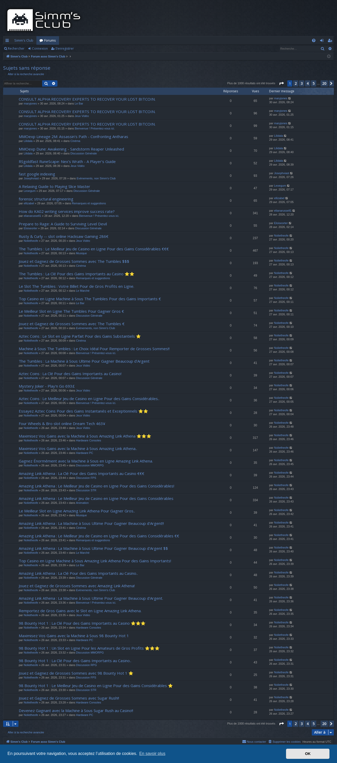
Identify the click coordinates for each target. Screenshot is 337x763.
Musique (81, 253)
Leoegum (30, 190)
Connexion (40, 48)
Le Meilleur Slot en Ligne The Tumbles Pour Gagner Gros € (71, 311)
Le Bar (79, 103)
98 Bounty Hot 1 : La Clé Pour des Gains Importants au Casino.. (75, 660)
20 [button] (324, 83)
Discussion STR (86, 490)
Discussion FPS (86, 477)
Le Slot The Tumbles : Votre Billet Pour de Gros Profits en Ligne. (76, 286)
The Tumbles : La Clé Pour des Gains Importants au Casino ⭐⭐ (76, 273)
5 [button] (314, 83)
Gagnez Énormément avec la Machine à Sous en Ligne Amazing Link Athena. (86, 461)
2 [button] (296, 83)
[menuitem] (314, 40)
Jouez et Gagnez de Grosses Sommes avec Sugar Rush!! (69, 698)
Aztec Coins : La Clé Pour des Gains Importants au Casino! (70, 373)
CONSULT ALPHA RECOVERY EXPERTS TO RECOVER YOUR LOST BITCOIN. (87, 99)
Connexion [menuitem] (323, 41)
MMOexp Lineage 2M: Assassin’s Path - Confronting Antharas (73, 136)
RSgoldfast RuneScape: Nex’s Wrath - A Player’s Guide (67, 161)
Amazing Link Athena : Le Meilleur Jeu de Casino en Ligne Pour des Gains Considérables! (96, 485)
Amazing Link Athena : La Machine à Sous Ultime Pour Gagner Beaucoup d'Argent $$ (93, 548)
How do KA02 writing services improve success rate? (67, 211)
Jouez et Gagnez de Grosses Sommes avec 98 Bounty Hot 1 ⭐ (76, 673)
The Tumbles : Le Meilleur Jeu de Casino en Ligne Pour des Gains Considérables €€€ (94, 248)
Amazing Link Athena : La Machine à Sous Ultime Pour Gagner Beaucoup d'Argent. (91, 598)
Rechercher (16, 48)
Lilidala (28, 140)
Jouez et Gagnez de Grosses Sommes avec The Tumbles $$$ (74, 261)
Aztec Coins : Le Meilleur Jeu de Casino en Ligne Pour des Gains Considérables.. (89, 398)
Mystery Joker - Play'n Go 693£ (47, 386)
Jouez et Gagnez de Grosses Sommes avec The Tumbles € (72, 323)
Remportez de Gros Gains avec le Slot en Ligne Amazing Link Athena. (80, 610)
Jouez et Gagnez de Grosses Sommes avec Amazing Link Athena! (77, 585)
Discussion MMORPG (90, 465)
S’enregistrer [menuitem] (331, 41)
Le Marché (82, 290)
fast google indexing (37, 174)
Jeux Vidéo (82, 116)
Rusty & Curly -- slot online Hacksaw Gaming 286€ (63, 236)
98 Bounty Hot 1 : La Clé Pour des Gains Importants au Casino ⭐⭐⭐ (82, 623)
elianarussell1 (32, 215)
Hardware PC (84, 452)
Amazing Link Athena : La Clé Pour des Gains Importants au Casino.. (78, 573)
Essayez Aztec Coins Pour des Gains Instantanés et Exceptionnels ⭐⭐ (83, 411)
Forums (50, 40)
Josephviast (31, 178)
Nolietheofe (31, 240)
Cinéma (75, 140)
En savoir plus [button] (152, 753)
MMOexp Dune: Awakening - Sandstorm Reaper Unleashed (71, 149)
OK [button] (308, 754)
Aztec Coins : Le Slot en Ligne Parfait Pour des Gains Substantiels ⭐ (80, 336)
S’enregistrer (64, 48)
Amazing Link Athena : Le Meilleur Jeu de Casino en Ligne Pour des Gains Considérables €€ (99, 535)
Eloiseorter (30, 228)
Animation (82, 502)
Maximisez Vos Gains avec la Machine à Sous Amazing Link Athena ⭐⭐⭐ (85, 436)
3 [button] (302, 83)
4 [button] (308, 83)
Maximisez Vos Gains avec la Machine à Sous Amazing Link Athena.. (78, 448)
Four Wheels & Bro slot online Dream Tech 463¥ (62, 423)
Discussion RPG (86, 665)
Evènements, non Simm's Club (96, 178)
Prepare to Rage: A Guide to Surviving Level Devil (63, 223)
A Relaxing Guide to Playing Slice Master (54, 186)
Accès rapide (8, 41)
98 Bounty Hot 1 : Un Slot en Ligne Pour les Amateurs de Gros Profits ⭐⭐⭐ (89, 648)
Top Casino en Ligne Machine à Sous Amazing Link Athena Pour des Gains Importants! (95, 560)
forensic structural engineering (46, 198)
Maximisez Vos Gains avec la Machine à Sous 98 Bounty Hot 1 (74, 635)
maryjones (30, 103)
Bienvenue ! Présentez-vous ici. (95, 128)
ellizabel (29, 203)
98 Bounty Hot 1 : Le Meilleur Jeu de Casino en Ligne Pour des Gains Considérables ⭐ (96, 685)
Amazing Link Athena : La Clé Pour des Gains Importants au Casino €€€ (81, 473)
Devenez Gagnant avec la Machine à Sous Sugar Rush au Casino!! (76, 710)
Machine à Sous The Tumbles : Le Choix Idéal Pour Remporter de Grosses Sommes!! (94, 348)
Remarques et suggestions (89, 203)
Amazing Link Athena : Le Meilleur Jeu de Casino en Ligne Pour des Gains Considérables (96, 498)
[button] (281, 83)
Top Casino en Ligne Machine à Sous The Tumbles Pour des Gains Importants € (90, 298)
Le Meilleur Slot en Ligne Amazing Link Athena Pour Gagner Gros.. (77, 510)
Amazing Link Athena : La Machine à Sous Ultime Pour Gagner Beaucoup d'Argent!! (91, 523)
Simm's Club (23, 40)
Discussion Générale (83, 153)
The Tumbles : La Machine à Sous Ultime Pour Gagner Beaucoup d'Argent (84, 361)
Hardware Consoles (88, 440)
